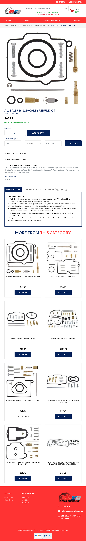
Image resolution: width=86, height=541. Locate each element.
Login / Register (75, 2)
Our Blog (25, 500)
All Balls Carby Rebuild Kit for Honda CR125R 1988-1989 (63, 401)
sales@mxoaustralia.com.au (72, 511)
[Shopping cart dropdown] (76, 11)
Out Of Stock (23, 416)
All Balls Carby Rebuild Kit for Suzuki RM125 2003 (23, 400)
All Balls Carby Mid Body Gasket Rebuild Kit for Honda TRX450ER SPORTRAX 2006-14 (63, 463)
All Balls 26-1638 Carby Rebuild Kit (63, 338)
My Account (8, 497)
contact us (60, 2)
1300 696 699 (67, 506)
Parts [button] (8, 20)
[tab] (13, 189)
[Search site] (66, 8)
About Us (25, 497)
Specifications (32, 189)
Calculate (73, 143)
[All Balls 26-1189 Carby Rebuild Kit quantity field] (15, 133)
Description (13, 189)
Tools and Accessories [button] (51, 20)
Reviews (56, 189)
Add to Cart (38, 133)
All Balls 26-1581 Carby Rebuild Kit (23, 338)
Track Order (8, 500)
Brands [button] (77, 20)
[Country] (33, 143)
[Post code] (53, 143)
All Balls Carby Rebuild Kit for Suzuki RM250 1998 (23, 276)
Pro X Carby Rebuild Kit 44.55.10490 (63, 276)
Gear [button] (27, 20)
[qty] (12, 143)
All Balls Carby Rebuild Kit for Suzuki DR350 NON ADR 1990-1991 (23, 463)
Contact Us (26, 503)
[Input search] (44, 8)
